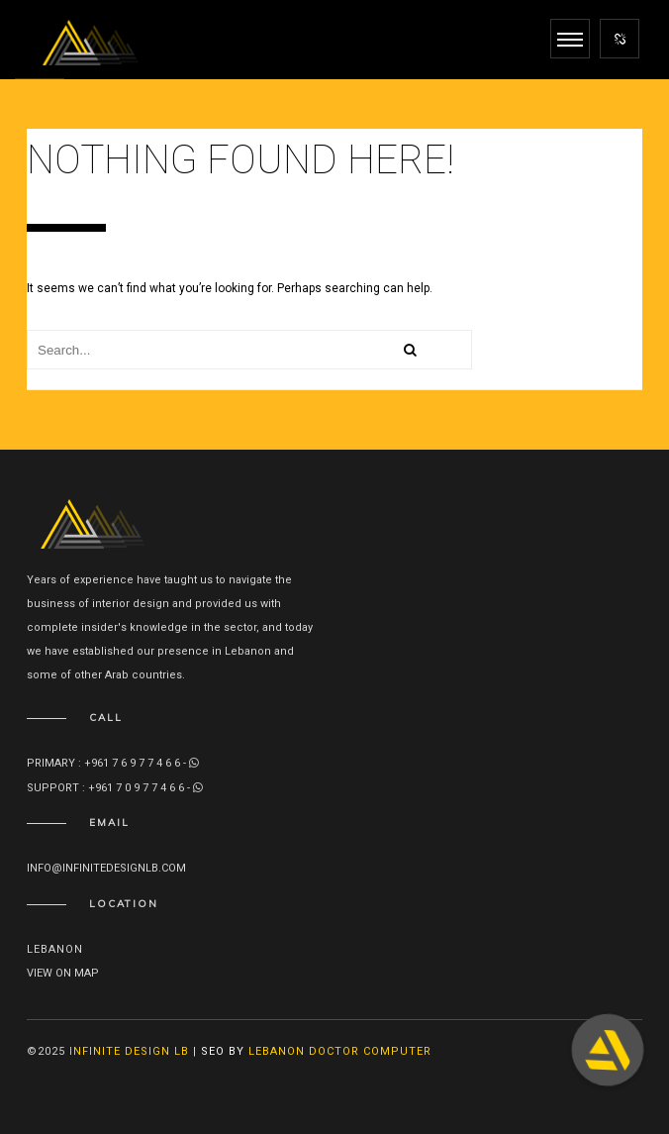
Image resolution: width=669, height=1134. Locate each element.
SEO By (222, 1051)
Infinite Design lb (129, 1051)
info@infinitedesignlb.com (106, 868)
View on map (63, 973)
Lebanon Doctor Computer (339, 1051)
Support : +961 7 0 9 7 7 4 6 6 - (115, 787)
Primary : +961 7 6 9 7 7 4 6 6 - (113, 763)
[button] (607, 1049)
